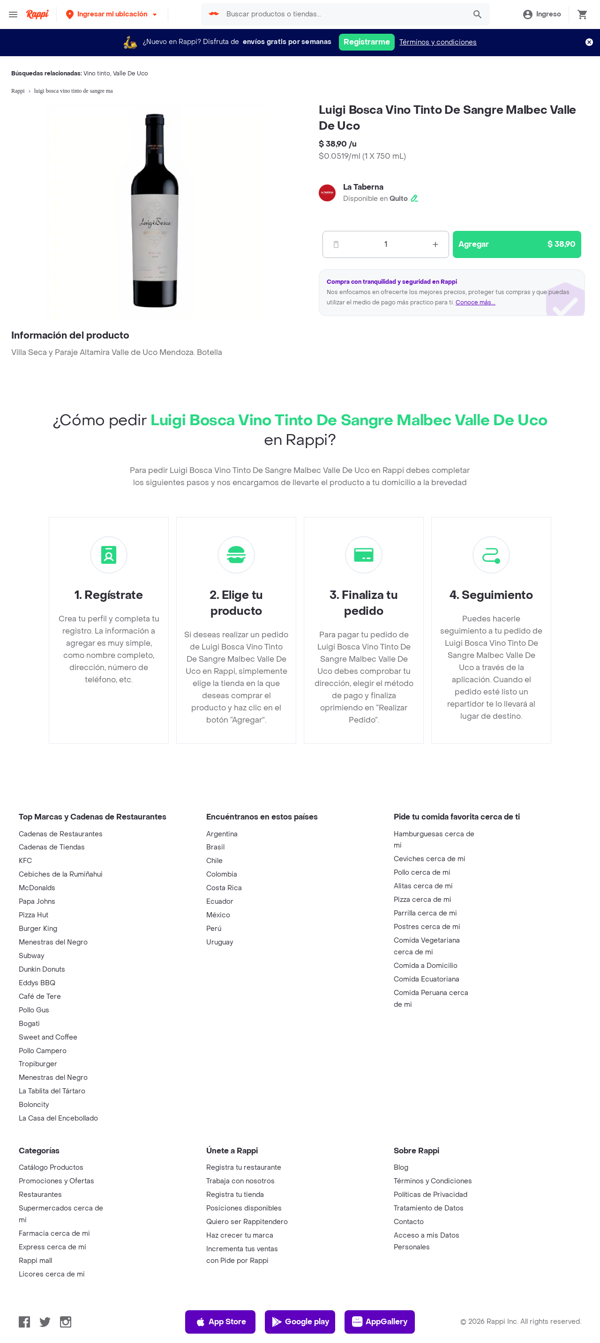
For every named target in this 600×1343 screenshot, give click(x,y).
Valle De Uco (130, 73)
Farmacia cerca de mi (54, 1233)
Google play (300, 1322)
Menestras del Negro (53, 942)
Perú (213, 928)
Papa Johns (37, 901)
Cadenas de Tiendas (52, 847)
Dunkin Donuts (42, 969)
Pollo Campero (43, 1051)
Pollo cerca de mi (422, 872)
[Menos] (336, 244)
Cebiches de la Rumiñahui (61, 874)
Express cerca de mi (52, 1247)
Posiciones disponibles (244, 1208)
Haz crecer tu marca (239, 1235)
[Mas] (435, 244)
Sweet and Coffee (48, 1037)
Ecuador (219, 901)
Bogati (29, 1023)
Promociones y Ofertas (56, 1181)
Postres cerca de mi (427, 926)
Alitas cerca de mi (423, 886)
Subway (31, 956)
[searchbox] (343, 14)
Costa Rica (224, 888)
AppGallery (379, 1322)
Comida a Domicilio (426, 965)
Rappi (18, 91)
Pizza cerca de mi (422, 899)
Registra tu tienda (235, 1194)
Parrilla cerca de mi (425, 913)
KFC (25, 860)
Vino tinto (96, 73)
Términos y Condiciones (433, 1181)
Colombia (221, 874)
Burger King (38, 928)
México (218, 915)
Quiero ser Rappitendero (247, 1222)
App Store (220, 1322)
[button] (112, 14)
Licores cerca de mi (52, 1274)
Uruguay (219, 942)
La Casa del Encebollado (58, 1118)
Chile (214, 860)
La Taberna (363, 187)
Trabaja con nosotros (240, 1181)
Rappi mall (35, 1260)
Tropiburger (38, 1064)
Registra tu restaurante (243, 1167)
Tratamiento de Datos (429, 1208)
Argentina (222, 834)
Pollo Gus (34, 1010)
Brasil (215, 847)
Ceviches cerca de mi (429, 859)
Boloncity (34, 1104)
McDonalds (37, 888)
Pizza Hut (33, 915)
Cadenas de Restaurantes (61, 834)
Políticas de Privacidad (430, 1194)
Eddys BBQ (37, 983)
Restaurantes (40, 1194)
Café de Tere (40, 996)
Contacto (409, 1222)
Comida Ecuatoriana (426, 979)
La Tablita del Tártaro (52, 1091)
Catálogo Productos (51, 1167)
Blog (401, 1167)
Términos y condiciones (438, 42)
